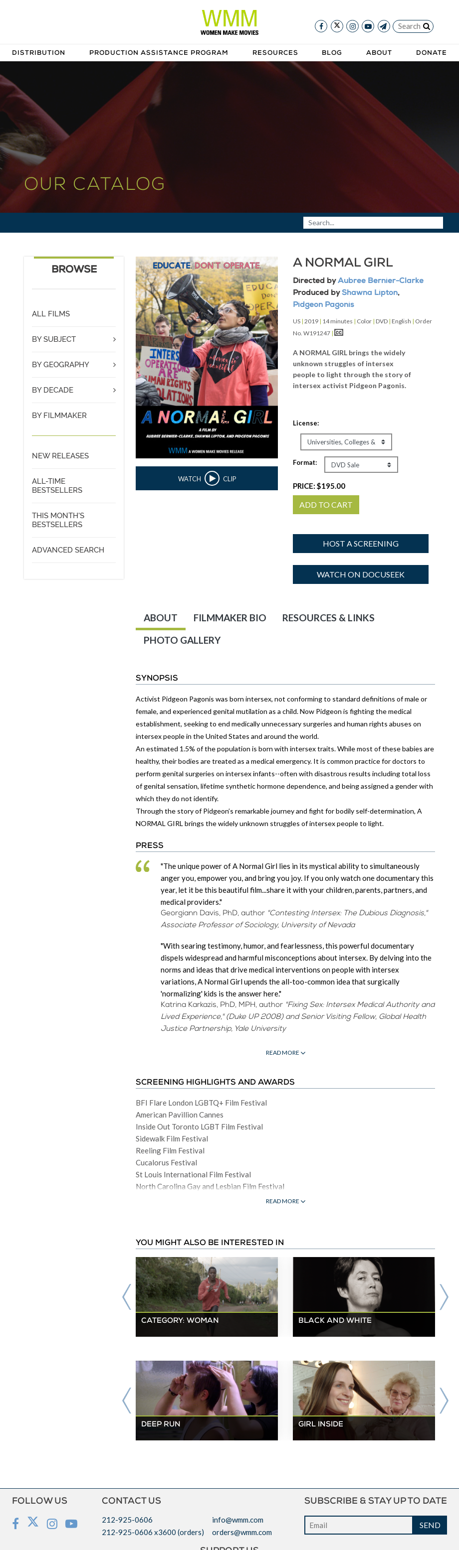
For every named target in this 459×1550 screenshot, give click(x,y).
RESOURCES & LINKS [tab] (328, 617)
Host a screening (361, 543)
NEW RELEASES (60, 455)
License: (306, 423)
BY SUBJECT (54, 339)
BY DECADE (52, 390)
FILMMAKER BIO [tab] (230, 617)
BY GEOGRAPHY (60, 364)
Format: (305, 462)
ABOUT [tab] (161, 617)
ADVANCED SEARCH (68, 550)
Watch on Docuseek (361, 574)
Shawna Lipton (370, 293)
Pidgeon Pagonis (323, 305)
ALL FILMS (51, 313)
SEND (430, 1525)
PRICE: (319, 485)
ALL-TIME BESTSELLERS (57, 486)
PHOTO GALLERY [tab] (182, 640)
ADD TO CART (326, 504)
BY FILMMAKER (59, 415)
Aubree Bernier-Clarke (381, 281)
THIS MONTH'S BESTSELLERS (58, 520)
